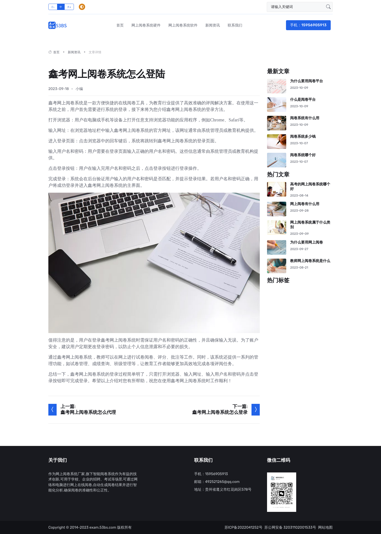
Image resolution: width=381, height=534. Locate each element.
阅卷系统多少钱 (303, 136)
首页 (120, 25)
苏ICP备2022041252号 (243, 527)
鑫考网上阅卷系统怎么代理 (88, 412)
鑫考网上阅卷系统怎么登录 (220, 412)
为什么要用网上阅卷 (306, 242)
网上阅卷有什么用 (304, 204)
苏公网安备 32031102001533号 (290, 527)
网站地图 (325, 527)
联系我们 (235, 25)
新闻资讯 (212, 25)
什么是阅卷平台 (303, 99)
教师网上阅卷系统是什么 (310, 261)
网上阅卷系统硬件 (146, 25)
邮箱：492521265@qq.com (217, 482)
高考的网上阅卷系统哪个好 (310, 186)
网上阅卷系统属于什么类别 (310, 224)
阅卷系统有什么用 (304, 118)
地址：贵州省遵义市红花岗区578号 (222, 489)
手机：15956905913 (308, 25)
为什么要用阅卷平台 (306, 81)
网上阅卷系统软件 (183, 25)
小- (53, 7)
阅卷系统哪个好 (303, 155)
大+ (69, 7)
